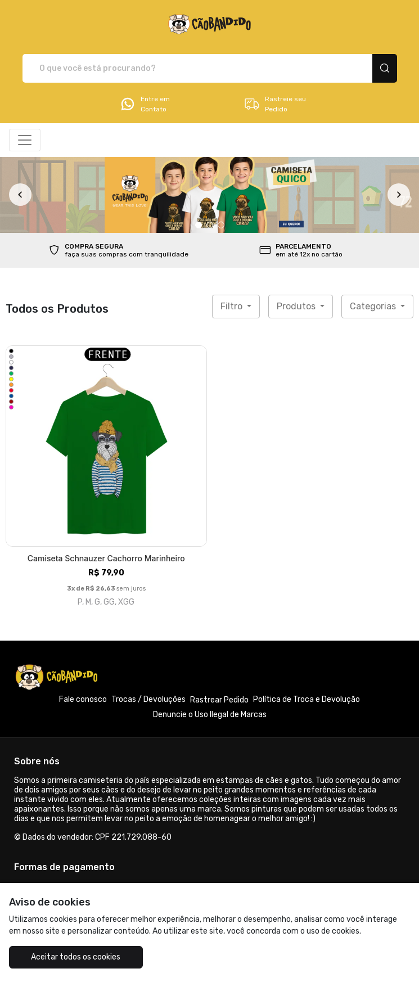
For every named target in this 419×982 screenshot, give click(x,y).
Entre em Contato (144, 104)
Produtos (297, 306)
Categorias (374, 306)
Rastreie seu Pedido (275, 104)
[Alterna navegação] (24, 140)
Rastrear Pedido (219, 700)
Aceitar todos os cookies (75, 957)
